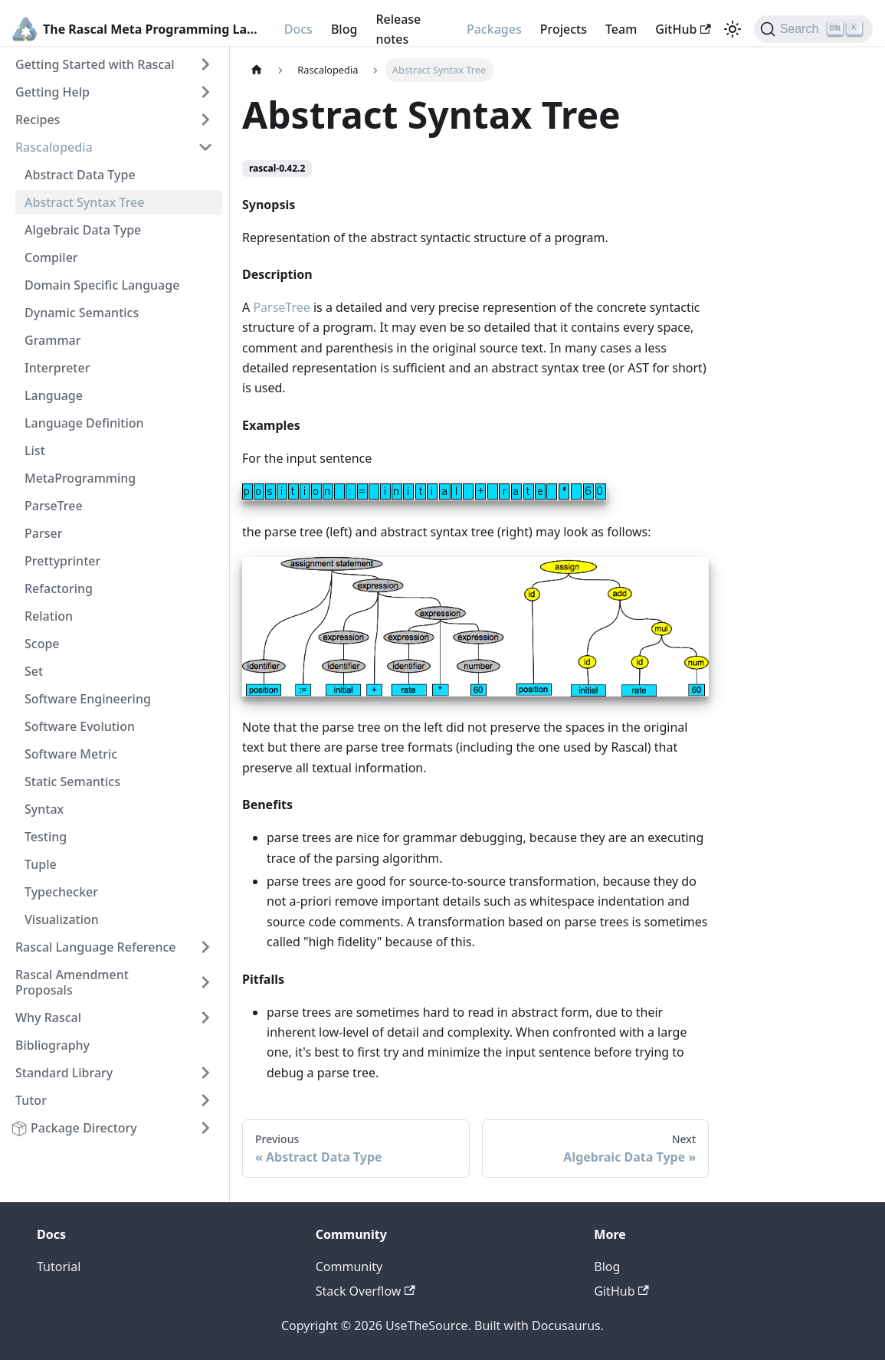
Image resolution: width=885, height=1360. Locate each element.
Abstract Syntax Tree (84, 202)
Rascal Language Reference (95, 947)
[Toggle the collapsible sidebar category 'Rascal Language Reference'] (205, 947)
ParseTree (54, 505)
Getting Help (52, 92)
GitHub (682, 29)
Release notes (398, 29)
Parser (43, 533)
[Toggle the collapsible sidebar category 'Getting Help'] (205, 92)
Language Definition (84, 423)
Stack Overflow (365, 1291)
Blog (344, 29)
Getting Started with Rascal (95, 64)
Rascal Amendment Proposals (72, 982)
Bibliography (52, 1045)
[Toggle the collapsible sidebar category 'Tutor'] (205, 1100)
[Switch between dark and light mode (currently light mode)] (732, 29)
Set (34, 671)
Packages (494, 29)
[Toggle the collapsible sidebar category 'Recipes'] (205, 119)
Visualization (62, 919)
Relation (49, 616)
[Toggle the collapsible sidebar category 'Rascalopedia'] (205, 147)
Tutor (31, 1100)
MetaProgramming (80, 478)
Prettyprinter (62, 560)
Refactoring (59, 588)
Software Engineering (88, 698)
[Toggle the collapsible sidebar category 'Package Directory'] (205, 1128)
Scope (42, 643)
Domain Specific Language (102, 285)
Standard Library (64, 1072)
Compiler (51, 257)
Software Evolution (80, 726)
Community (349, 1266)
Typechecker (61, 891)
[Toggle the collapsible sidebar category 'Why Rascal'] (205, 1017)
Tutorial (58, 1266)
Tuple (41, 864)
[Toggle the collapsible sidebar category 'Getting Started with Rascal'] (205, 64)
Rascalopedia (54, 147)
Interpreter (57, 367)
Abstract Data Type (80, 174)
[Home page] (256, 70)
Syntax (44, 809)
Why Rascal (48, 1017)
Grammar (52, 340)
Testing (46, 836)
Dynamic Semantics (82, 312)
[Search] (813, 29)
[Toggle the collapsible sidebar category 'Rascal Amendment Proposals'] (205, 982)
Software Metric (71, 754)
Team (621, 29)
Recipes (37, 119)
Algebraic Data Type (83, 229)
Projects (563, 29)
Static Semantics (72, 781)
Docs (298, 29)
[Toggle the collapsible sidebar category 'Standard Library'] (205, 1072)
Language (54, 395)
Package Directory (84, 1127)
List (35, 450)
